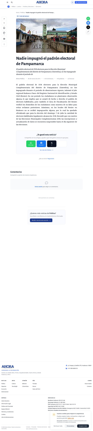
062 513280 (61, 406)
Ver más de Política (46, 150)
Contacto (89, 386)
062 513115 (73, 404)
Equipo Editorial (5, 409)
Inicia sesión (38, 186)
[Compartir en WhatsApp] (31, 143)
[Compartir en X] (51, 143)
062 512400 (76, 408)
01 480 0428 (62, 402)
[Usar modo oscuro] (72, 2)
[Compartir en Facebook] (41, 143)
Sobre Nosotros (5, 401)
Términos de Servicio (42, 427)
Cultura (14, 383)
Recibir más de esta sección (41, 220)
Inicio (17, 12)
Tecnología (14, 386)
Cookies (3, 414)
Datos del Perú (36, 389)
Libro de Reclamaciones (7, 417)
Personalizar (70, 426)
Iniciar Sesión (88, 383)
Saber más (71, 418)
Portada (35, 383)
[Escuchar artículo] (4, 38)
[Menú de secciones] (7, 2)
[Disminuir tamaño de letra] (4, 23)
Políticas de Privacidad (7, 406)
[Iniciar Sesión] (81, 2)
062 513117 (59, 404)
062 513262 (66, 404)
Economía (3, 389)
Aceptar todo (83, 426)
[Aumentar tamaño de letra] (4, 19)
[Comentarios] (4, 33)
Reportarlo (51, 158)
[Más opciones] (4, 44)
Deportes (3, 386)
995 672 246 (62, 400)
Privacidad (33, 427)
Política (13, 6)
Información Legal (6, 403)
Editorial (24, 383)
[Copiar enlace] (88, 31)
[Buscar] (11, 2)
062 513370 (87, 408)
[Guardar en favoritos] (4, 28)
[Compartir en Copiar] (62, 143)
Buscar (34, 386)
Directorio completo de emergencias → (58, 410)
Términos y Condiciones (7, 412)
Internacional (4, 392)
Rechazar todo (58, 426)
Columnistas (25, 386)
